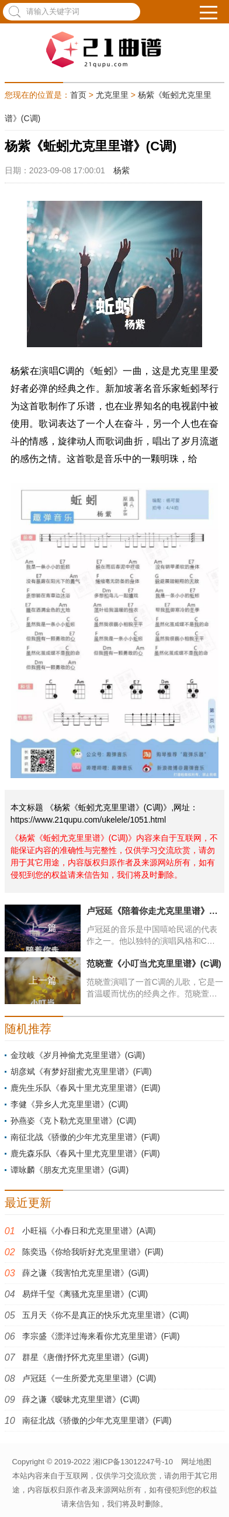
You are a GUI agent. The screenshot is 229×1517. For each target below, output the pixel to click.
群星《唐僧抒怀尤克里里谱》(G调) (85, 1357)
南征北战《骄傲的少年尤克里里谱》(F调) (85, 1137)
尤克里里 (112, 95)
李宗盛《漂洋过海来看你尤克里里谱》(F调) (101, 1336)
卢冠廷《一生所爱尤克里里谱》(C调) (89, 1378)
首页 (78, 95)
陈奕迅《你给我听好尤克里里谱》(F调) (93, 1251)
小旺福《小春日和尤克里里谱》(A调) (89, 1230)
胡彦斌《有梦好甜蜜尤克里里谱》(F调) (81, 1071)
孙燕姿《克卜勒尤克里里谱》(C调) (73, 1120)
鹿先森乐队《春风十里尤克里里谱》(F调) (85, 1153)
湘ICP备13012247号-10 (133, 1461)
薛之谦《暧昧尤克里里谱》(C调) (81, 1399)
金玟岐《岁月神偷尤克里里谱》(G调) (78, 1055)
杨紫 (121, 170)
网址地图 (196, 1461)
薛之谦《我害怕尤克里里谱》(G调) (85, 1273)
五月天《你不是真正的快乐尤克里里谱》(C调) (105, 1315)
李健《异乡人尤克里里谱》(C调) (69, 1104)
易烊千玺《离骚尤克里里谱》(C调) (85, 1294)
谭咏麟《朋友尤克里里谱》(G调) (70, 1169)
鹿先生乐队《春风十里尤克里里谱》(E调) (86, 1088)
